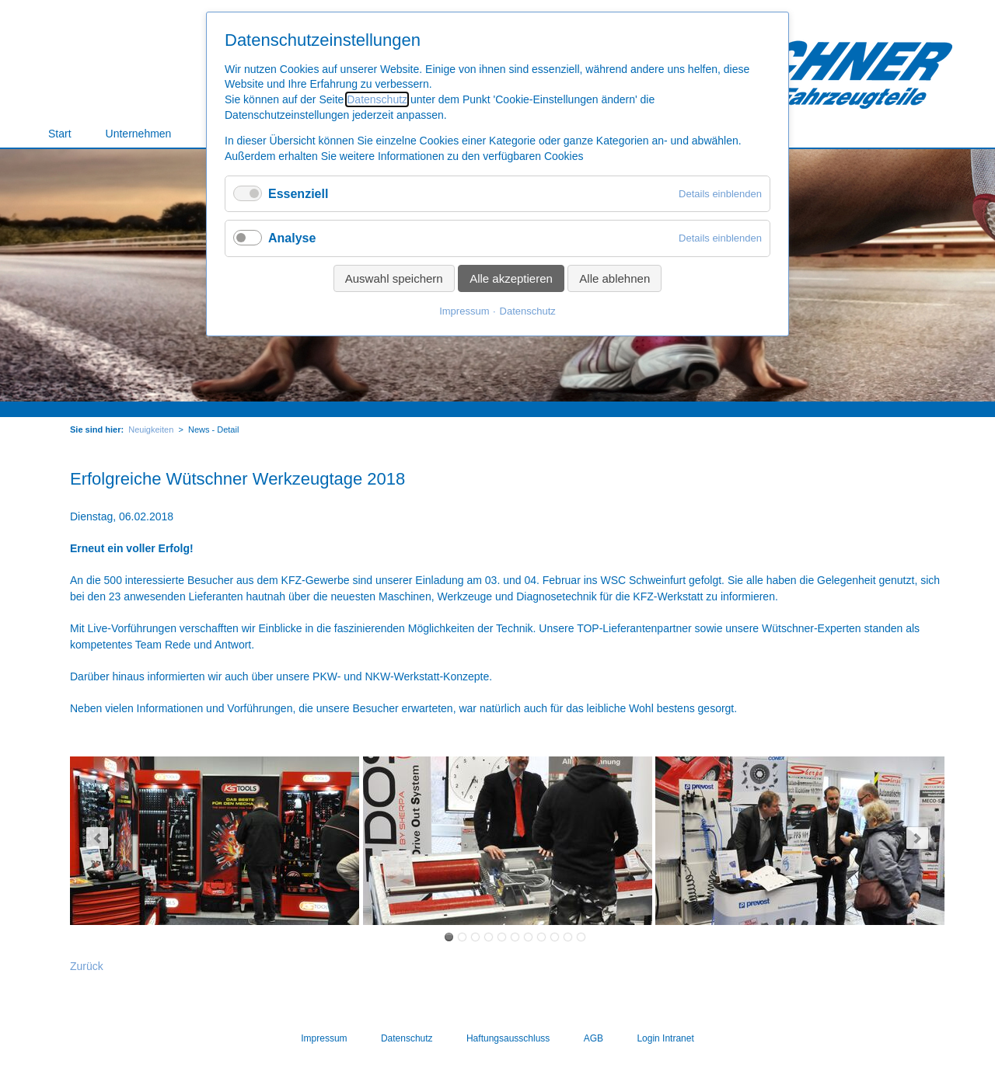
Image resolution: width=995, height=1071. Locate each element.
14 (501, 937)
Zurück (86, 966)
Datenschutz (377, 99)
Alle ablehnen (614, 278)
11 (488, 937)
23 (541, 937)
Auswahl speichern (394, 278)
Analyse (292, 238)
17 (514, 937)
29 (567, 937)
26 (554, 937)
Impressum (464, 311)
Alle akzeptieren (511, 278)
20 (528, 937)
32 (581, 937)
